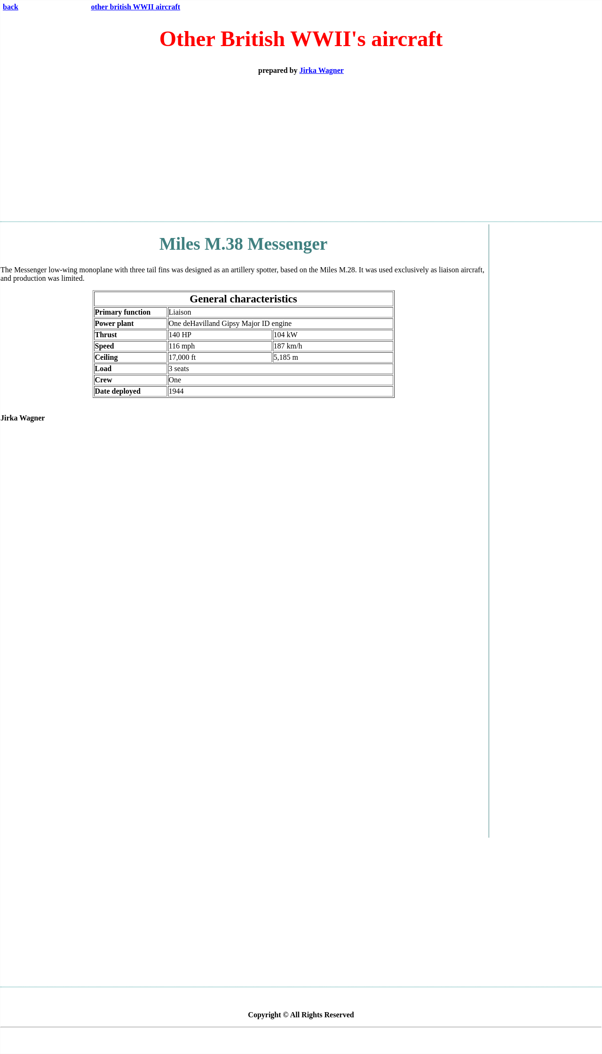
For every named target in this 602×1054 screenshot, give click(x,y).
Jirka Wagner (322, 70)
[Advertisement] (301, 148)
